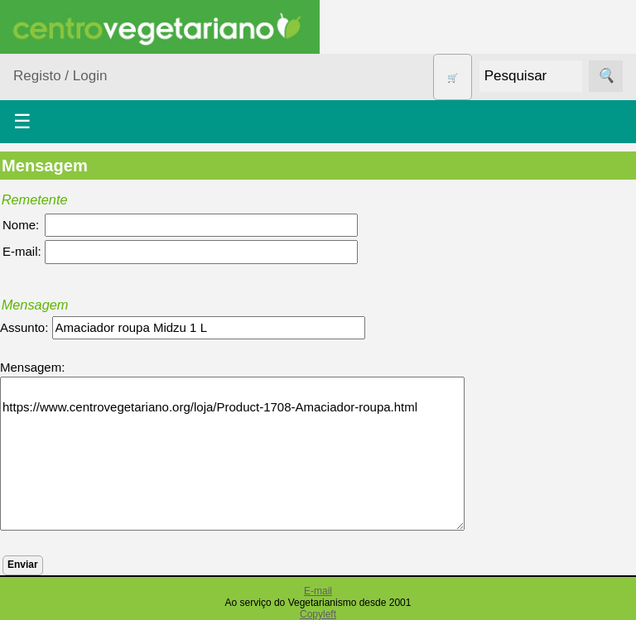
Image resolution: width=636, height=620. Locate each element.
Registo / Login (60, 76)
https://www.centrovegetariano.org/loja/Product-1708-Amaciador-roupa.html (232, 454)
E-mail (318, 591)
